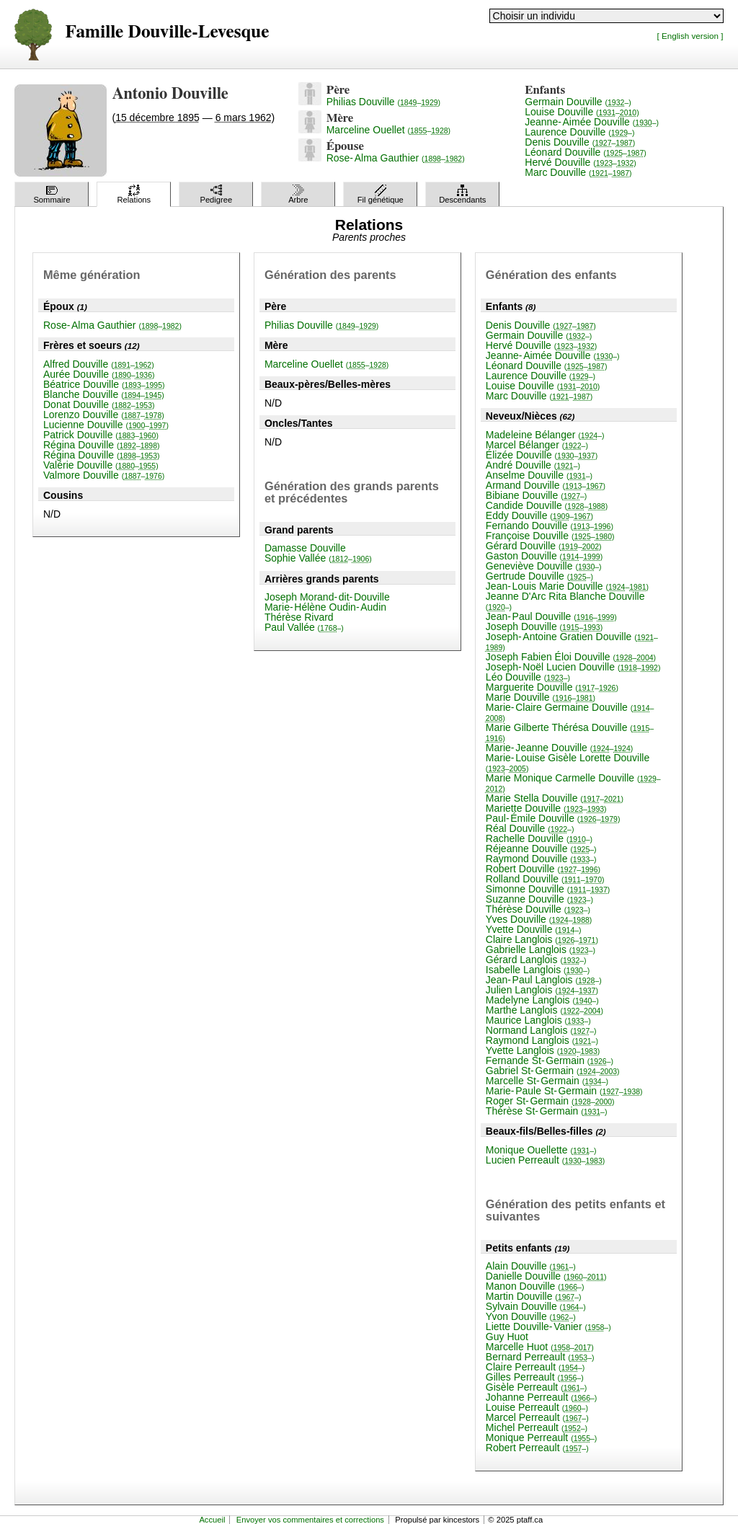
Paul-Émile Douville (553, 818)
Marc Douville (578, 172)
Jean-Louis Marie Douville (567, 586)
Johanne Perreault (541, 1397)
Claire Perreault (535, 1367)
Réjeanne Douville (541, 848)
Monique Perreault (541, 1437)
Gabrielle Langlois (540, 949)
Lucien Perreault (545, 1160)
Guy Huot (507, 1336)
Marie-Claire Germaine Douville (570, 711)
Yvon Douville (531, 1316)
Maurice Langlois (538, 1020)
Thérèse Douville (538, 909)
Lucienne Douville (106, 424)
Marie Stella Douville (554, 798)
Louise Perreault (537, 1407)
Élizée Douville (541, 455)
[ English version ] (690, 35)
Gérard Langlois (536, 959)
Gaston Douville (544, 556)
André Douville (533, 465)
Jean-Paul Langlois (544, 979)
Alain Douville (531, 1266)
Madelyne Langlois (542, 1000)
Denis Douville (580, 142)
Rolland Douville (545, 879)
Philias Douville (383, 101)
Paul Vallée (304, 627)
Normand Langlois (541, 1030)
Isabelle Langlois (538, 969)
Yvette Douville (534, 929)
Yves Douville (539, 919)
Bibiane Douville (536, 495)
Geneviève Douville (544, 566)
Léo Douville (528, 677)
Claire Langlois (542, 939)
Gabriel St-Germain (553, 1070)
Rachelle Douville (539, 838)
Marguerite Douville (552, 687)
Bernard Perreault (540, 1357)
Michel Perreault (536, 1427)
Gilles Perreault (535, 1377)
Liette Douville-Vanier (548, 1326)
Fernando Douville (549, 525)
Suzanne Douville (539, 899)
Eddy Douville (539, 515)
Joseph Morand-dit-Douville (327, 597)
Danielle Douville (546, 1276)
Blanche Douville (103, 394)
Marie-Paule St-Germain (564, 1091)
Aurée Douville (99, 374)
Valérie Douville (101, 465)
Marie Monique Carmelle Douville (573, 782)
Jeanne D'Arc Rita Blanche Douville (565, 600)
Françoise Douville (550, 535)
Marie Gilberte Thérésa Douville (570, 732)
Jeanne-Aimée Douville (592, 122)
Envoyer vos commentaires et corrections (310, 1519)
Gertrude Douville (539, 576)
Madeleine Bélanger (545, 434)
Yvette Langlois (543, 1050)
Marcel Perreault (537, 1417)
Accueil (212, 1519)
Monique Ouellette (541, 1150)
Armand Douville (545, 485)
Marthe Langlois (544, 1010)
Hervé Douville (580, 162)
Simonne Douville (548, 889)
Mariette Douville (546, 808)
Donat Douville (99, 404)
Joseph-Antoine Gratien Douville (572, 641)
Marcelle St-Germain (547, 1080)
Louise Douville (582, 112)
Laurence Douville (579, 132)
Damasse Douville (305, 548)
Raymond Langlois (542, 1040)
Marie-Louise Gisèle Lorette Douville (567, 762)
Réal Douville (530, 828)
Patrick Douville (101, 434)
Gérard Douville (544, 545)
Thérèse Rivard (299, 617)
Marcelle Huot (540, 1346)
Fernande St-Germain (549, 1060)
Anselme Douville (539, 475)
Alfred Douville (98, 364)
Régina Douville (101, 445)
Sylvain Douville (536, 1306)
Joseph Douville (544, 626)
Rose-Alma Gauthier (395, 158)
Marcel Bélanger (537, 445)
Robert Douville (543, 868)
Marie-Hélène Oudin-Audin (325, 607)
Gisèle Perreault (536, 1387)
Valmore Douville (103, 475)
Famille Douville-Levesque (167, 32)
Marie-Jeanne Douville (559, 747)
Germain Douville (578, 101)
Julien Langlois (542, 990)
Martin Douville (534, 1296)
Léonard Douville (585, 152)
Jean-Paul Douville (551, 616)
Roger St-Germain (550, 1101)
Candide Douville (547, 505)
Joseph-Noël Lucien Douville (573, 667)
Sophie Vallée (318, 558)
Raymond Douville (541, 858)
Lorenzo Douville (103, 414)
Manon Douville (535, 1286)
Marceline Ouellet (388, 130)
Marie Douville (540, 697)
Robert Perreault (537, 1447)
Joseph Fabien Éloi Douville (571, 657)
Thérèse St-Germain (547, 1111)
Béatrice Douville (104, 384)
